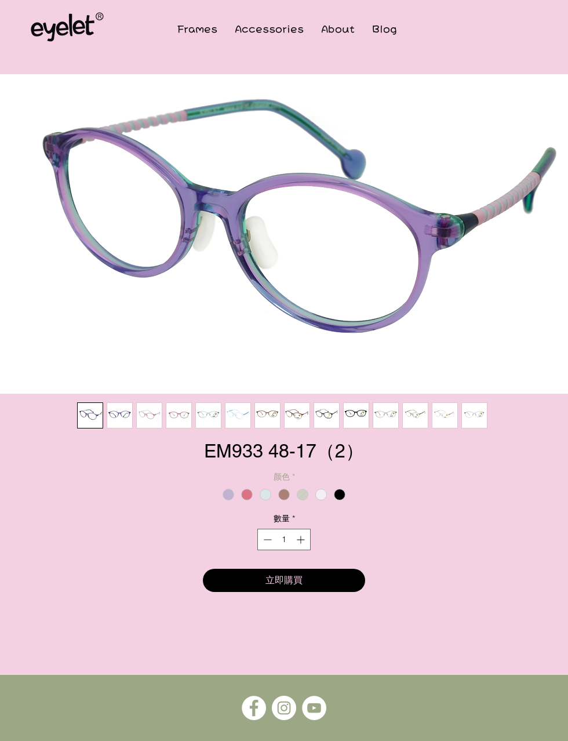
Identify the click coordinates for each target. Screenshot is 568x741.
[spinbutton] (284, 539)
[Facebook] (254, 708)
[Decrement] (266, 539)
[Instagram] (284, 708)
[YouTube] (314, 708)
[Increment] (301, 539)
